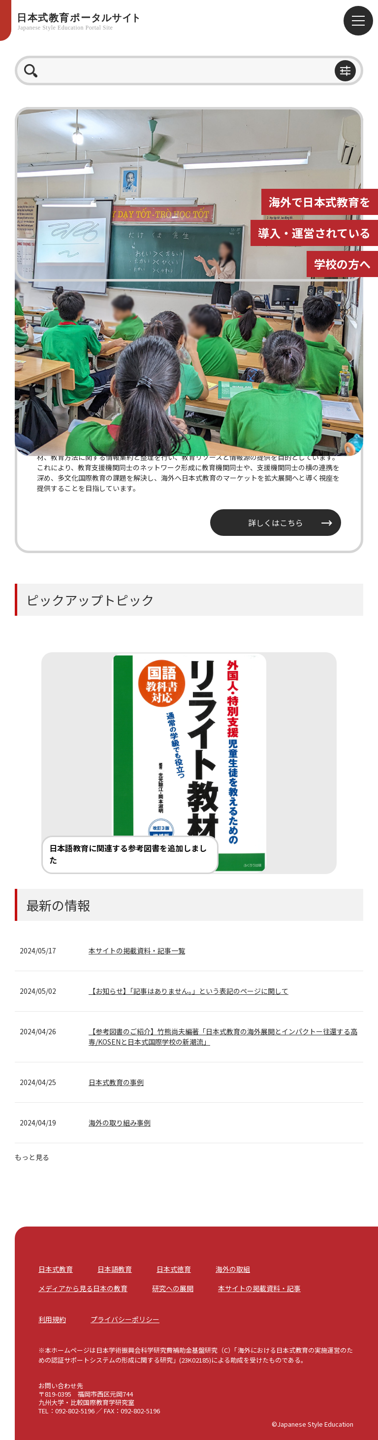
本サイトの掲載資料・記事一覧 (137, 950)
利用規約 (52, 1319)
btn (345, 70)
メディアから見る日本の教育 (82, 1288)
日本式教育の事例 (116, 1082)
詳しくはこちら (275, 522)
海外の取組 (233, 1269)
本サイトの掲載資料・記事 (259, 1288)
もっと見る (32, 1157)
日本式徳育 (174, 1269)
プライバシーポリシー (125, 1319)
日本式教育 (55, 1269)
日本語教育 (114, 1269)
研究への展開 (172, 1288)
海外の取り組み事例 (120, 1122)
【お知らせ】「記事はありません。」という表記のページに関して (188, 991)
